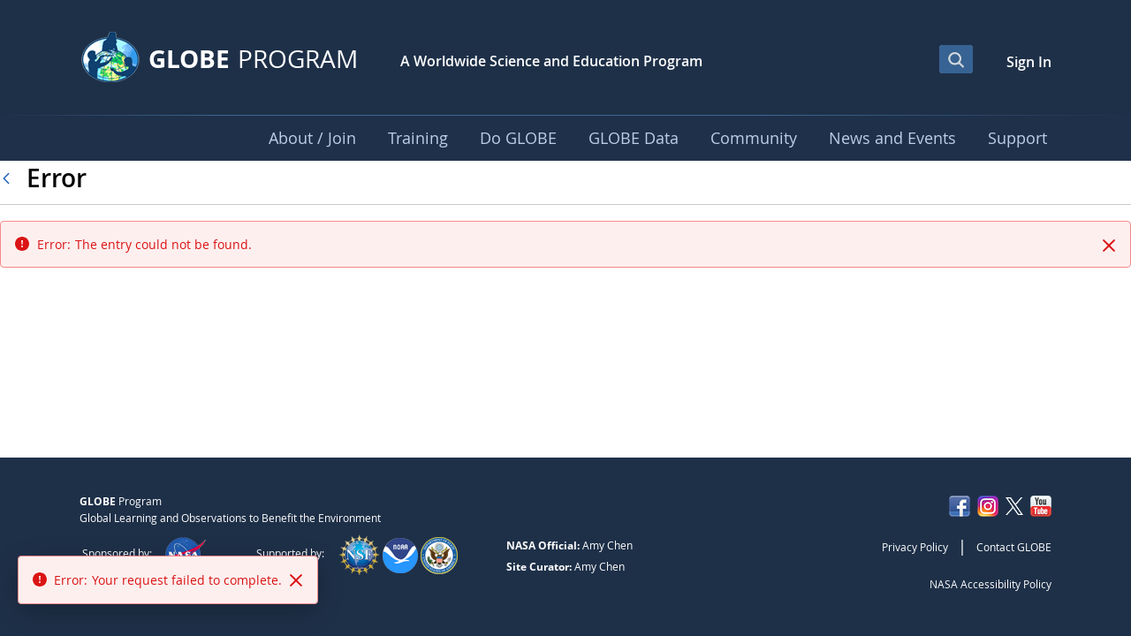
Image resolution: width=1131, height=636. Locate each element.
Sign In (1028, 62)
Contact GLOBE (1013, 547)
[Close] (1109, 245)
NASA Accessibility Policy (990, 584)
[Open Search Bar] (956, 59)
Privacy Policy (915, 547)
